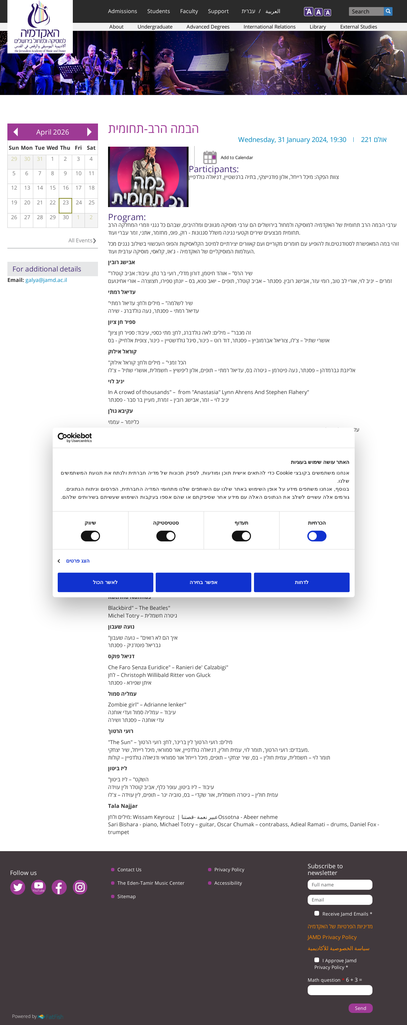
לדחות (302, 582)
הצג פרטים (78, 561)
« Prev (15, 132)
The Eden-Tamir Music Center (151, 883)
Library (318, 26)
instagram (80, 887)
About (116, 26)
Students (158, 11)
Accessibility (228, 883)
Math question (326, 980)
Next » (89, 132)
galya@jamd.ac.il (46, 280)
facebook (59, 887)
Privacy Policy (229, 869)
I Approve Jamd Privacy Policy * (332, 963)
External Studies (358, 26)
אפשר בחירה (203, 582)
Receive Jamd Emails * (340, 914)
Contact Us (129, 869)
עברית (248, 11)
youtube (38, 887)
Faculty (189, 11)
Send (360, 1008)
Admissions (122, 11)
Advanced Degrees (208, 26)
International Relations (270, 26)
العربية (272, 11)
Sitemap (126, 896)
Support (218, 11)
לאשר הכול (105, 582)
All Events (80, 240)
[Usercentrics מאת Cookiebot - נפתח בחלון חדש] (87, 438)
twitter (17, 887)
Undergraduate (155, 26)
